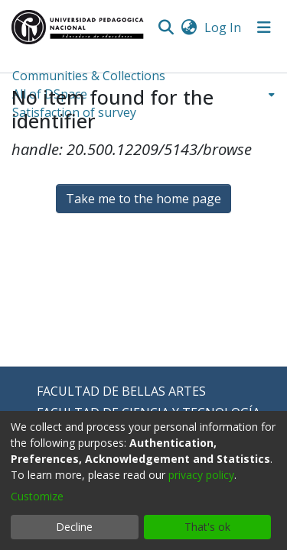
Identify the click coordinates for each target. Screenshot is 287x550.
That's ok (207, 526)
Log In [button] (223, 27)
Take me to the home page (143, 198)
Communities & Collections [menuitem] (88, 75)
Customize (37, 496)
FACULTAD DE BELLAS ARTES (121, 391)
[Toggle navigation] (264, 27)
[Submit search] (165, 27)
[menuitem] (188, 27)
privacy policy (201, 474)
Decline (74, 526)
